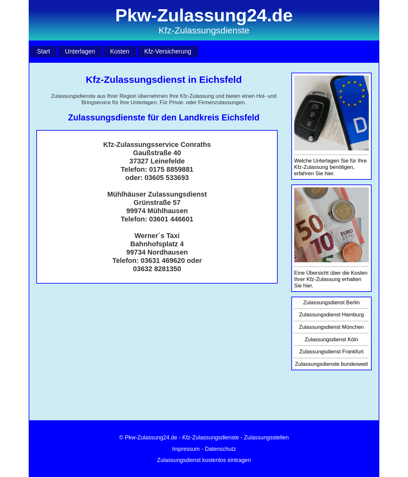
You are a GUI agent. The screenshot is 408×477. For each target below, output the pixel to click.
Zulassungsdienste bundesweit (331, 364)
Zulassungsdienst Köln (331, 339)
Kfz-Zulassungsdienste (210, 437)
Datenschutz (220, 449)
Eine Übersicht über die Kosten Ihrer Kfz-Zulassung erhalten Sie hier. (331, 279)
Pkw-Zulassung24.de (151, 437)
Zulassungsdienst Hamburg (331, 315)
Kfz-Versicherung (167, 51)
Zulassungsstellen (266, 437)
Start (43, 51)
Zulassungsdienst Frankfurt (331, 352)
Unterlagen (80, 51)
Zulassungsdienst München (331, 327)
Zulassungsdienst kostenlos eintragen (204, 460)
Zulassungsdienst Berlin (331, 303)
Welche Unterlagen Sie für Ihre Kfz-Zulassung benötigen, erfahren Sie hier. (330, 167)
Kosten (119, 51)
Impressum (186, 449)
